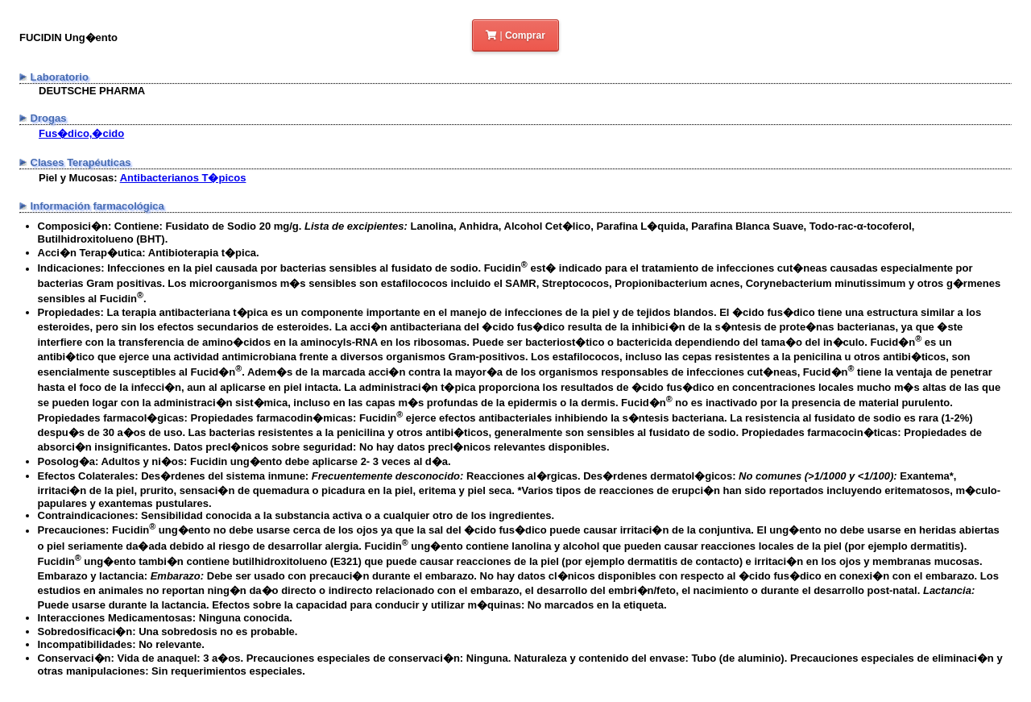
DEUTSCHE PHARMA (92, 91)
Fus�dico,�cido (81, 133)
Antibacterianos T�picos (183, 178)
